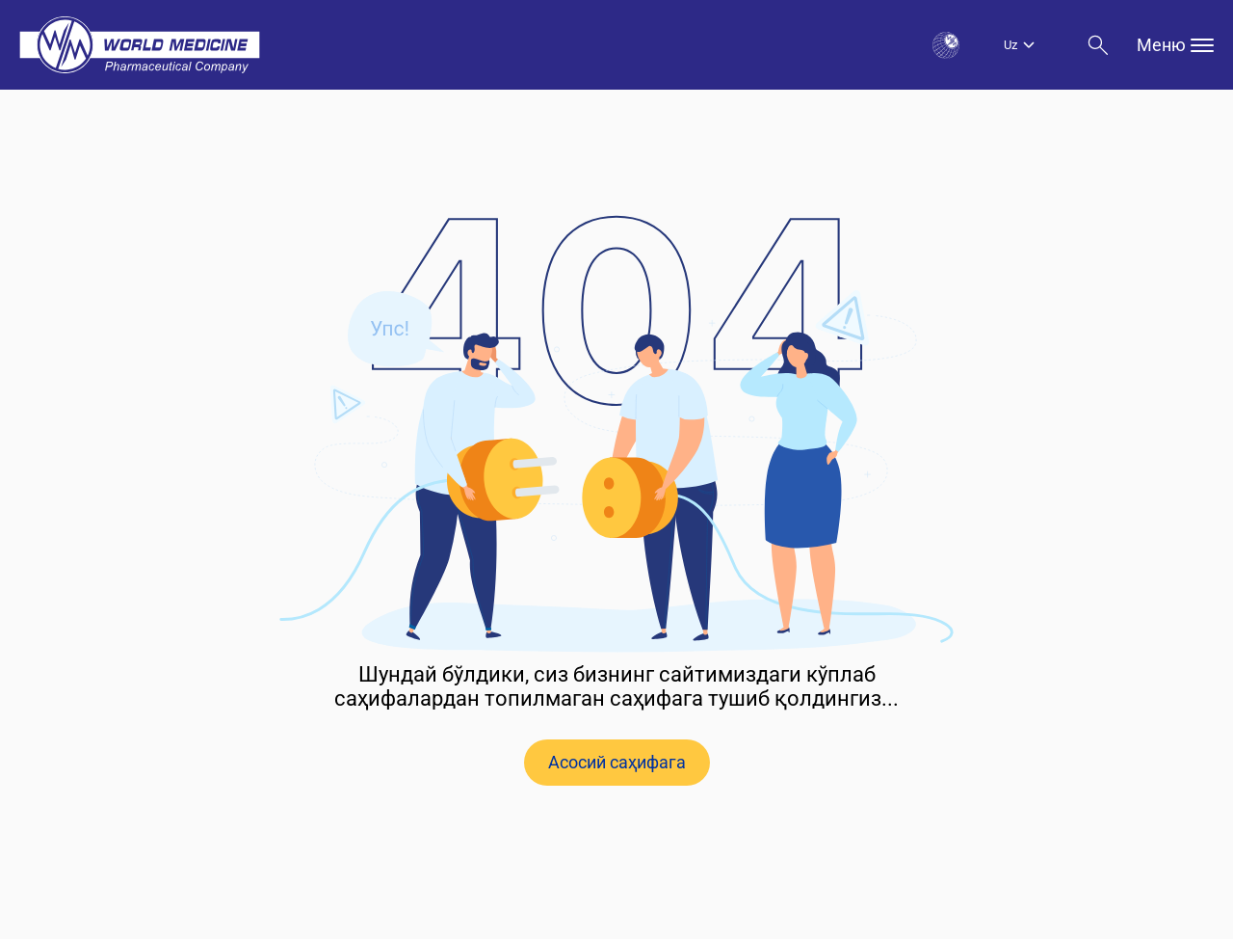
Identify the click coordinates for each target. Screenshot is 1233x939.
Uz (1010, 45)
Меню (1175, 45)
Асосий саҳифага (617, 762)
